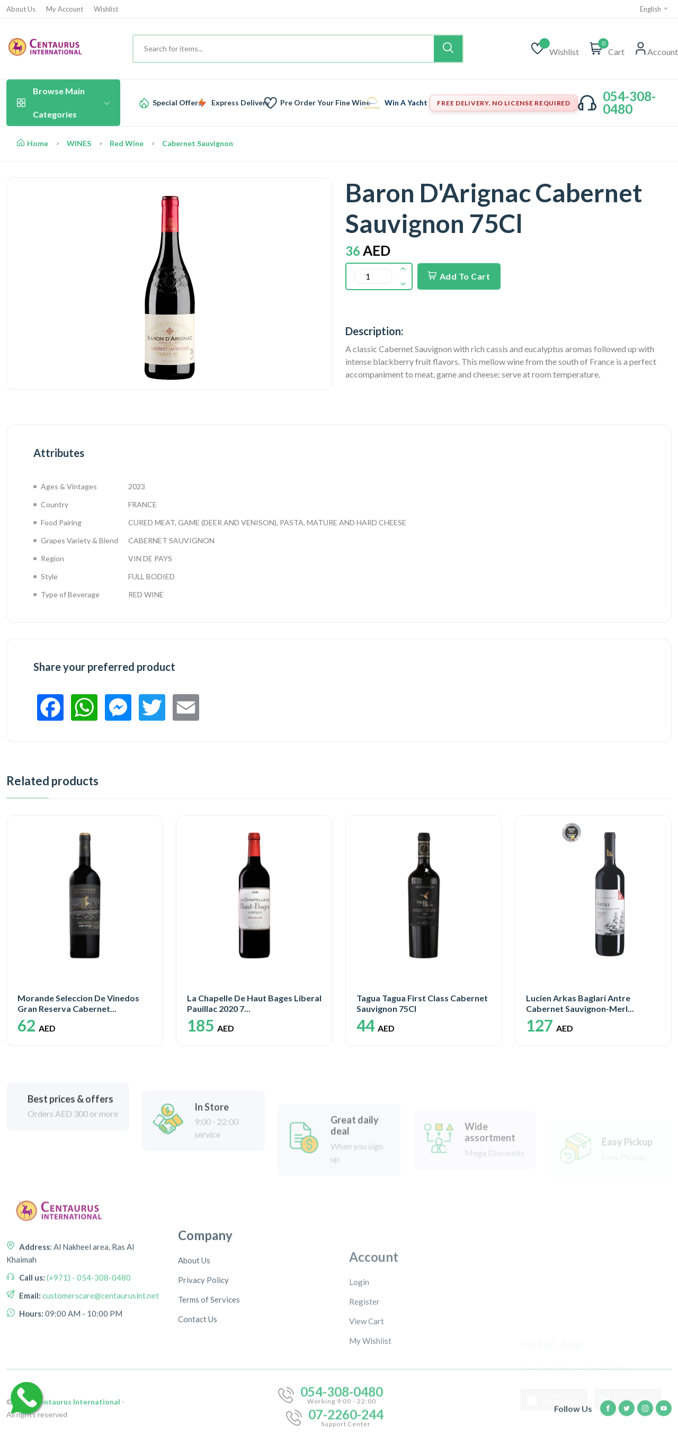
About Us (20, 9)
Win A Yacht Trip (414, 102)
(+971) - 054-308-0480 (88, 1370)
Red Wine (127, 143)
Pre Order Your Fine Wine (325, 102)
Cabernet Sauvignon (197, 143)
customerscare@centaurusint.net (100, 1388)
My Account (64, 9)
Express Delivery (240, 102)
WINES (79, 143)
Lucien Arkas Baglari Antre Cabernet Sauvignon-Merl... (580, 1003)
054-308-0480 (629, 102)
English (654, 9)
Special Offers (177, 102)
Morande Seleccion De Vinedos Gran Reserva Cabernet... (78, 1003)
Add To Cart (459, 276)
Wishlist (106, 9)
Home (32, 143)
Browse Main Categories (63, 102)
